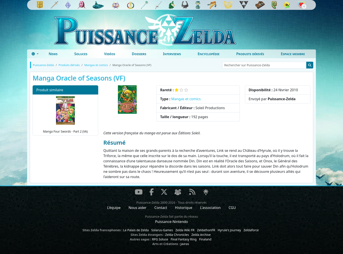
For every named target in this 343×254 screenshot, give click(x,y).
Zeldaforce (251, 230)
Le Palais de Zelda (136, 230)
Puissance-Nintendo (171, 221)
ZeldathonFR (206, 230)
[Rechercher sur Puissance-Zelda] (264, 65)
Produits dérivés (250, 53)
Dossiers (139, 53)
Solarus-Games (162, 230)
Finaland (205, 239)
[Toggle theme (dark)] (35, 53)
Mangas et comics (186, 98)
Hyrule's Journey (229, 230)
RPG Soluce (160, 239)
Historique (183, 207)
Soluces (80, 53)
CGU (232, 207)
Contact (160, 207)
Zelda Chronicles (177, 235)
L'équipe (114, 207)
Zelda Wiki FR (184, 230)
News (53, 53)
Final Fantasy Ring (183, 239)
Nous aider (137, 207)
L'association (210, 207)
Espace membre (293, 53)
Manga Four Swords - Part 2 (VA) (65, 114)
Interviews (172, 53)
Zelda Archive (201, 235)
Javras (184, 244)
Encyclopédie (208, 53)
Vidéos (109, 53)
